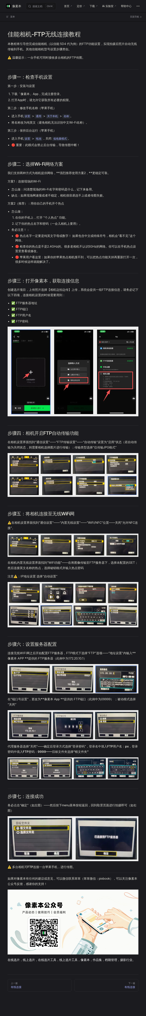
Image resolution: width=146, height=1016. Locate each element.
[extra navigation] (138, 6)
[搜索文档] (41, 6)
